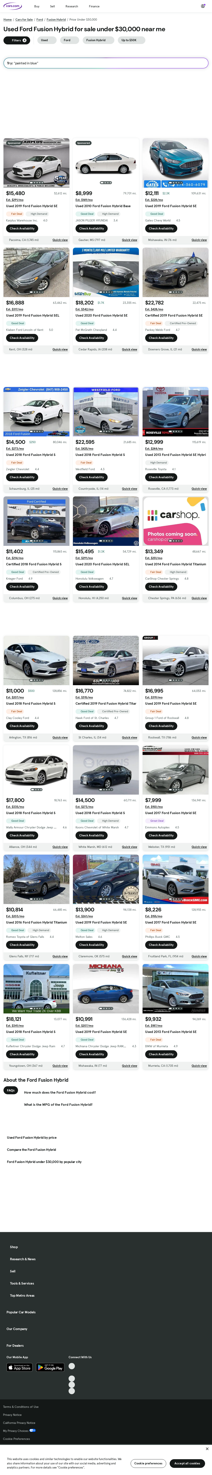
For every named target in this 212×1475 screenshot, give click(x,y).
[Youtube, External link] (72, 1379)
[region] (106, 1459)
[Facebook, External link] (72, 1372)
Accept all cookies (187, 1463)
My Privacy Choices (19, 1431)
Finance (94, 6)
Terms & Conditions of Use (21, 1407)
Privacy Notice (12, 1415)
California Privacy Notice (19, 1423)
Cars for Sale (24, 19)
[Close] (207, 1449)
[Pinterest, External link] (72, 1391)
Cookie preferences (148, 1463)
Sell (52, 6)
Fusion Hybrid (56, 19)
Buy (36, 6)
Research (72, 6)
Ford (39, 19)
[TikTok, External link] (72, 1366)
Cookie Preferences (16, 1439)
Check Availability (22, 228)
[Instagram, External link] (72, 1385)
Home (7, 19)
